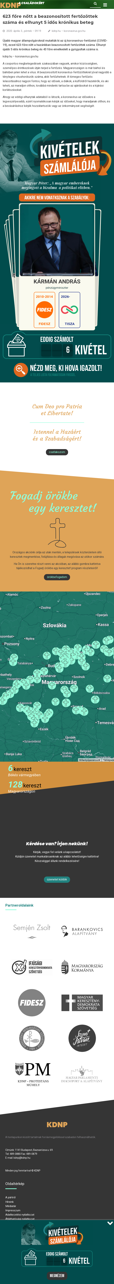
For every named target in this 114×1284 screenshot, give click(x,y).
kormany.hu (82, 955)
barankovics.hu (82, 919)
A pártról (10, 1197)
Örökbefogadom (57, 577)
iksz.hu (32, 955)
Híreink (9, 1201)
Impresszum (12, 1210)
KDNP (57, 1124)
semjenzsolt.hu (31, 919)
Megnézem (57, 1275)
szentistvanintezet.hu (82, 1026)
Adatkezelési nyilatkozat (19, 1214)
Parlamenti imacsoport (82, 1062)
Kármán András (57, 281)
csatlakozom (57, 452)
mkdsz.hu (82, 991)
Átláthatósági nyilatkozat (19, 1219)
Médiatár (10, 1206)
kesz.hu (32, 1026)
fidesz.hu (32, 991)
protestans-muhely (32, 1062)
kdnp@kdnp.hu (22, 1157)
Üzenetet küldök (57, 879)
